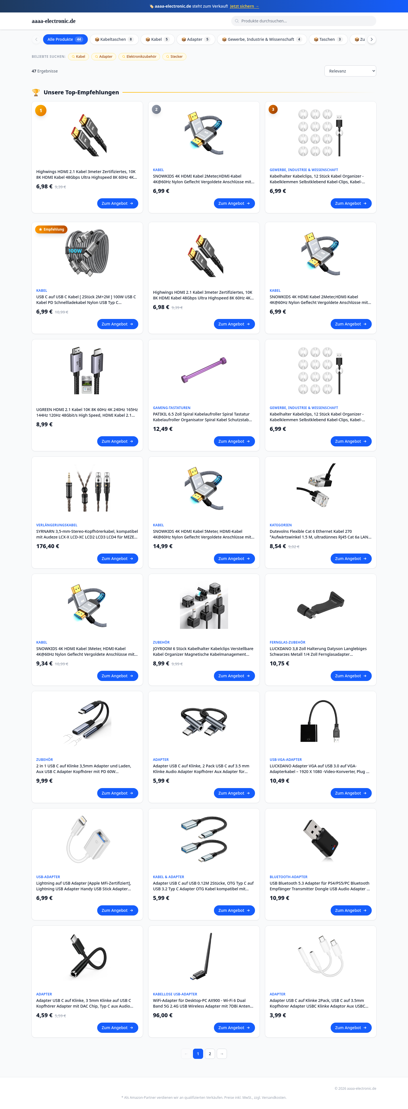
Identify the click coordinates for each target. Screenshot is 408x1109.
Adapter (103, 56)
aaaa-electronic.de (54, 21)
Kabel (78, 56)
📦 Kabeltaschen (114, 39)
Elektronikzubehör (139, 56)
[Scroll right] (371, 39)
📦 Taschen (328, 39)
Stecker (174, 56)
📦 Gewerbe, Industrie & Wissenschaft (262, 39)
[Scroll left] (36, 39)
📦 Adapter (196, 39)
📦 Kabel (157, 39)
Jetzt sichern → (244, 6)
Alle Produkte (65, 39)
